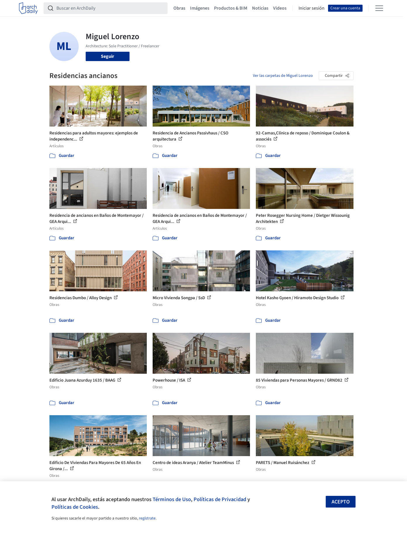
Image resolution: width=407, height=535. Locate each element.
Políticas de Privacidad (220, 499)
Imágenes (199, 8)
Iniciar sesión (312, 8)
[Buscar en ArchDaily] (110, 8)
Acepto (341, 501)
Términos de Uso (172, 499)
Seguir (107, 56)
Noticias (260, 8)
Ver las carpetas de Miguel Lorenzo (283, 76)
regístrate (147, 518)
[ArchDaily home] (28, 8)
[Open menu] (379, 8)
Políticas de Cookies (74, 507)
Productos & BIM (230, 8)
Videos (280, 8)
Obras (179, 8)
